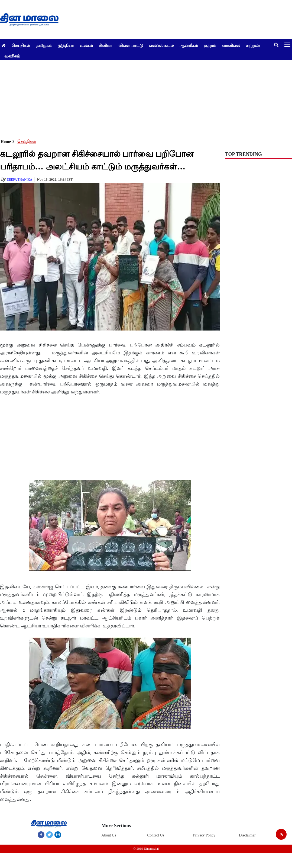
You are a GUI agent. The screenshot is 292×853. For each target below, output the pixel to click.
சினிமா (105, 45)
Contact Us (155, 835)
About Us (108, 835)
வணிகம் (12, 56)
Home (6, 141)
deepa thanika (19, 179)
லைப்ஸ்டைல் (161, 45)
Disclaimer (247, 835)
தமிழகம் (44, 45)
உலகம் (86, 45)
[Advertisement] (144, 98)
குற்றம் (210, 45)
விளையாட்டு (130, 45)
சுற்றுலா (253, 45)
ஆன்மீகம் (189, 45)
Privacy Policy (204, 835)
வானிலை (231, 45)
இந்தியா (66, 45)
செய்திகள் (21, 45)
